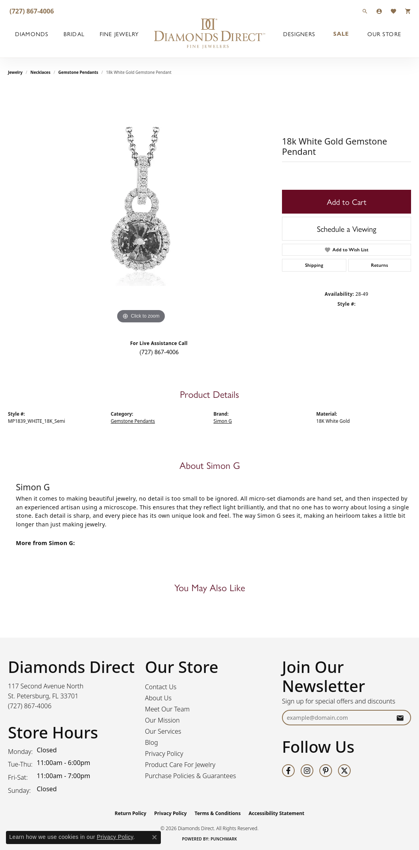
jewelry (15, 72)
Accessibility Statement (276, 813)
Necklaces (41, 72)
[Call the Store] (30, 706)
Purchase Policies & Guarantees (190, 775)
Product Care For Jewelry (180, 764)
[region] (141, 206)
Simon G (223, 421)
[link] (31, 11)
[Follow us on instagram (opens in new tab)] (307, 770)
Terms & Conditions (218, 813)
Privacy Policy (164, 753)
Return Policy (131, 813)
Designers (299, 34)
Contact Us (160, 686)
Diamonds (31, 34)
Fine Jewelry (119, 34)
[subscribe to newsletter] (400, 718)
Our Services (163, 731)
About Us (158, 698)
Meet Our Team (167, 709)
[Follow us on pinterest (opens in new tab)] (325, 770)
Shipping (314, 265)
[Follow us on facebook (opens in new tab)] (288, 770)
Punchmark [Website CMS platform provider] (223, 839)
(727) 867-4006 (159, 351)
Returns (379, 265)
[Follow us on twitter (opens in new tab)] (344, 770)
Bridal (74, 34)
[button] (365, 11)
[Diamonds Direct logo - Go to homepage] (209, 34)
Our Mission (162, 720)
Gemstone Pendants (78, 72)
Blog (151, 742)
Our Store (384, 34)
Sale (341, 33)
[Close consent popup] (154, 837)
